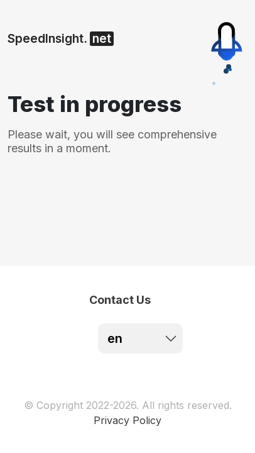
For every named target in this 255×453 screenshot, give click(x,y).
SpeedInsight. (61, 38)
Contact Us (120, 299)
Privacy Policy (127, 420)
